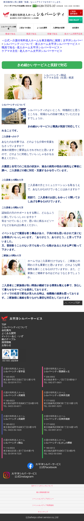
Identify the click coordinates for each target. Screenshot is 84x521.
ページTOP (74, 302)
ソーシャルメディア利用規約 (42, 505)
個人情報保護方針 (43, 492)
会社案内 (6, 330)
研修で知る (52, 34)
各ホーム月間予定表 (73, 34)
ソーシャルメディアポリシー (42, 499)
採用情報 (6, 342)
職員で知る (31, 34)
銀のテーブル (9, 339)
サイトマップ (42, 512)
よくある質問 (9, 333)
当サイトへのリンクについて (43, 486)
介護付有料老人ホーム (22, 375)
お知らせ (6, 345)
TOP (4, 324)
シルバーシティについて (14, 327)
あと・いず (12, 336)
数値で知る (10, 34)
